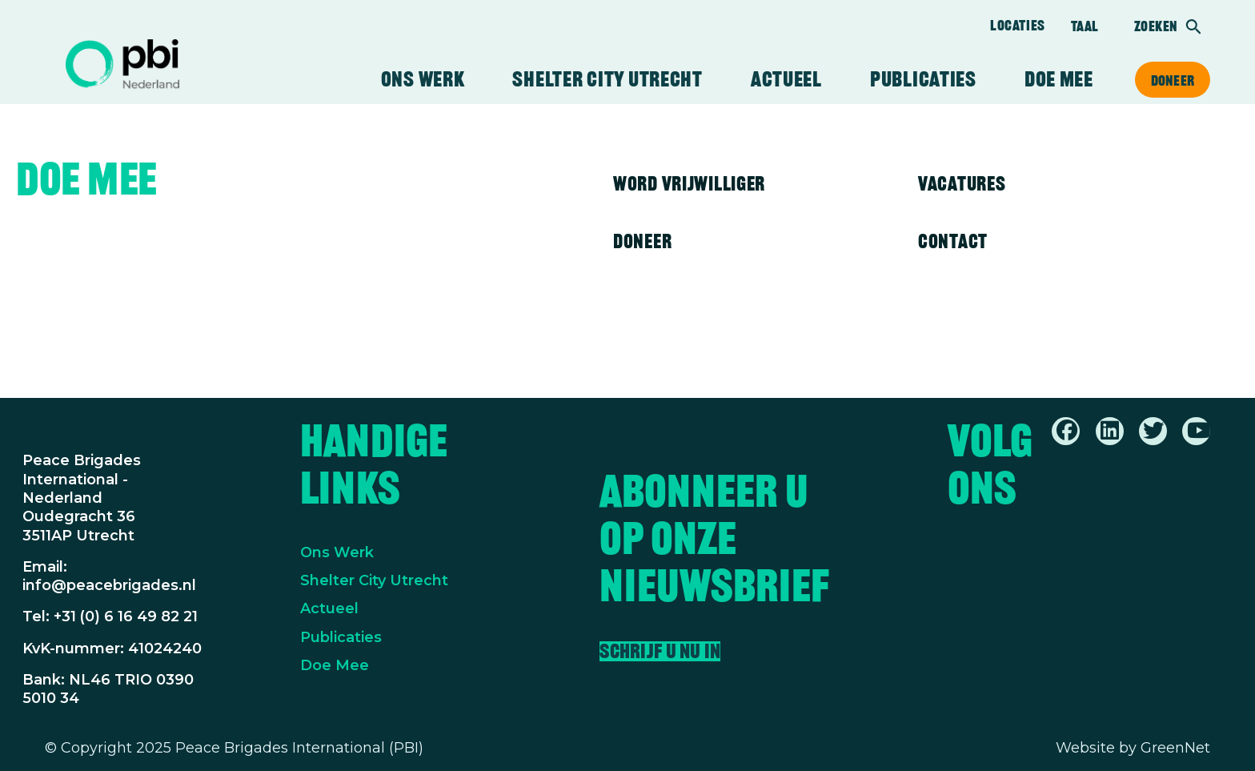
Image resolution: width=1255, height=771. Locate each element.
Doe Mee (334, 665)
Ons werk (423, 79)
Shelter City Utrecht (607, 79)
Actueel (786, 79)
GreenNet (1175, 748)
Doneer (1172, 80)
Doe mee (1058, 79)
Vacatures (961, 183)
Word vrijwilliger (689, 183)
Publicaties (923, 79)
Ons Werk (337, 552)
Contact (953, 241)
